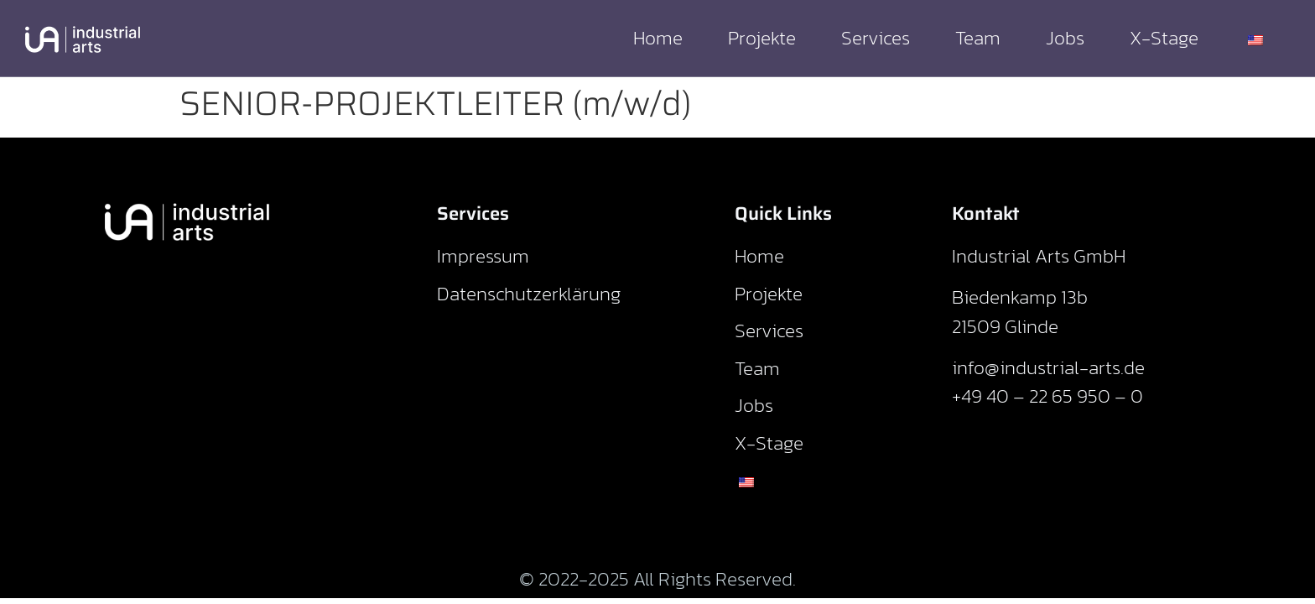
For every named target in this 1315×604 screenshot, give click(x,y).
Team (978, 37)
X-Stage (1164, 37)
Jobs (1065, 37)
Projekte (762, 37)
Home (658, 37)
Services (875, 37)
